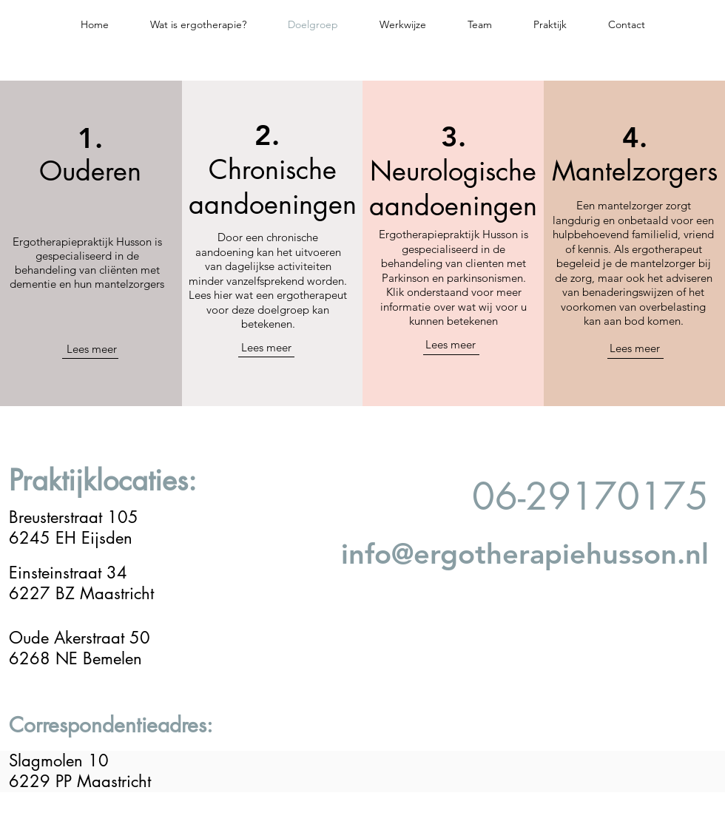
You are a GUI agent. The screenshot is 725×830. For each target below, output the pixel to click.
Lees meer (92, 349)
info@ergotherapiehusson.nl (525, 553)
